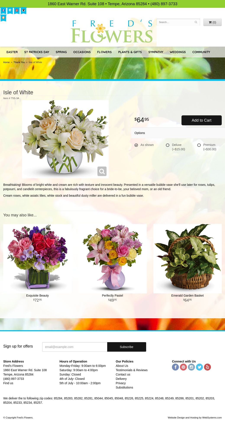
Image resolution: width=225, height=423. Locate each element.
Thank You (19, 62)
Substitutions (124, 387)
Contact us (123, 374)
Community (201, 52)
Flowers (104, 52)
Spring (61, 52)
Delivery (121, 379)
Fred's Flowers (112, 31)
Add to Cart (201, 120)
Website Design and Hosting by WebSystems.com (195, 417)
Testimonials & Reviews (132, 370)
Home (6, 62)
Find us (8, 383)
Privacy (121, 383)
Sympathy (155, 52)
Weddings (178, 52)
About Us (122, 365)
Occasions (82, 52)
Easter (12, 52)
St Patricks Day (36, 52)
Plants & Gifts (130, 52)
